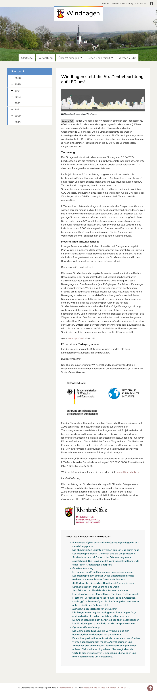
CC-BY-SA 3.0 (123, 687)
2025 (18, 84)
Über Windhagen (69, 58)
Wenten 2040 (128, 58)
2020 (18, 116)
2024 (18, 90)
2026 (18, 78)
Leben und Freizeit (99, 58)
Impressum (140, 3)
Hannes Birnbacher (107, 687)
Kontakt (106, 3)
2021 (18, 109)
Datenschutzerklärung (122, 3)
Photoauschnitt (89, 687)
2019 (18, 122)
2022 (18, 103)
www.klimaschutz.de (128, 472)
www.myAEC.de (75, 338)
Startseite (27, 58)
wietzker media (66, 687)
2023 (18, 97)
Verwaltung (46, 58)
